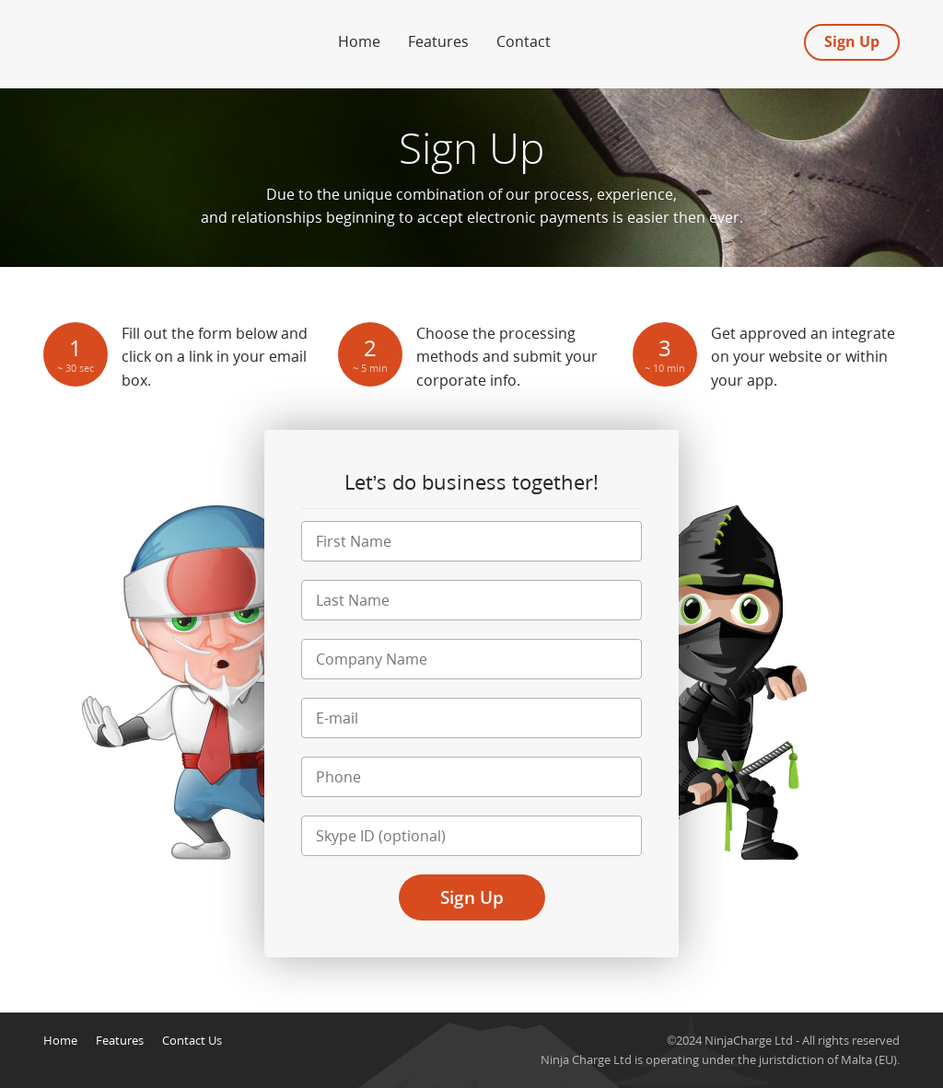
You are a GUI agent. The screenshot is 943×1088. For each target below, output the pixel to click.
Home (359, 41)
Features (438, 41)
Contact (523, 41)
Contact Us (192, 1040)
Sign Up (851, 41)
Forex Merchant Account (131, 36)
